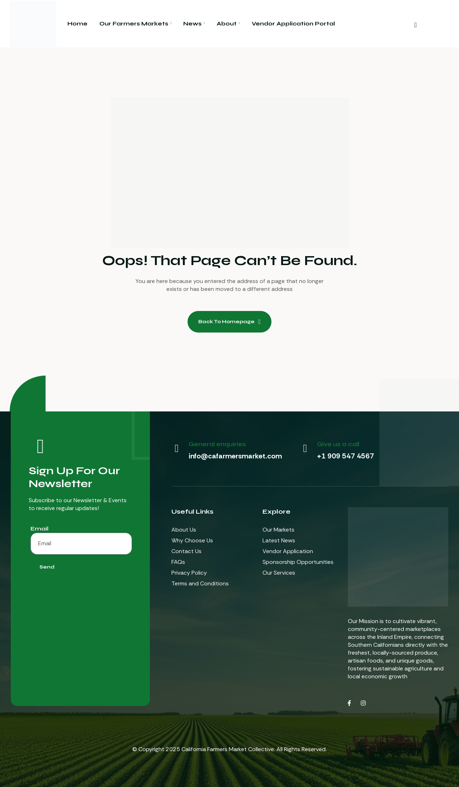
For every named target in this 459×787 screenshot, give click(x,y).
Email (39, 528)
